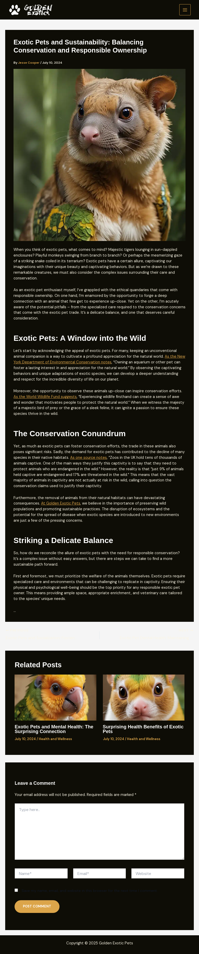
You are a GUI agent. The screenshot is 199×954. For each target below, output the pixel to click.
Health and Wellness (55, 739)
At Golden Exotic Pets (60, 503)
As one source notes (88, 457)
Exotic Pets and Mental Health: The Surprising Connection (54, 729)
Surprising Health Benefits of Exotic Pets (143, 729)
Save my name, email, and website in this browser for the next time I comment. (90, 890)
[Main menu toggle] (185, 10)
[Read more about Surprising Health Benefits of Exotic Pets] (143, 697)
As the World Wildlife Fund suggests (45, 396)
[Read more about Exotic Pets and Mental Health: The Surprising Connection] (55, 697)
